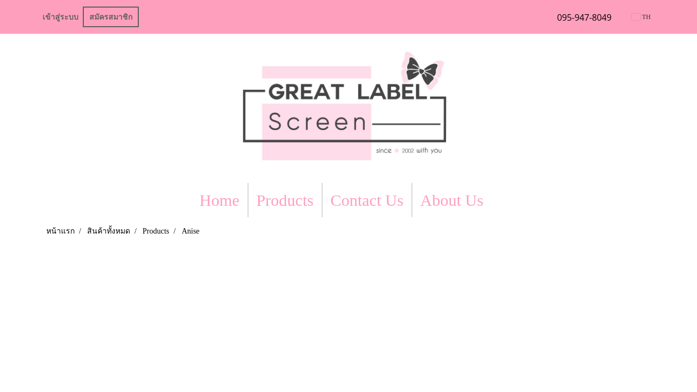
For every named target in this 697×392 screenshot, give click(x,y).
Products (285, 200)
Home (219, 200)
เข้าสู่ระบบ (60, 17)
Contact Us (367, 200)
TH (641, 17)
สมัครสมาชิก (110, 17)
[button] (501, 200)
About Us (452, 200)
